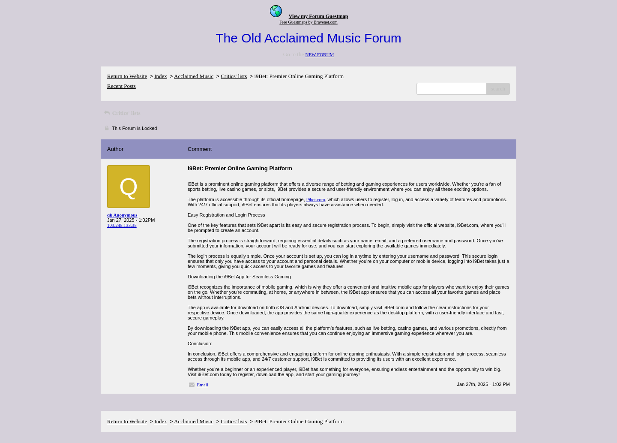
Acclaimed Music (193, 76)
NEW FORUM (319, 54)
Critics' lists (234, 76)
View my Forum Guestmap (318, 16)
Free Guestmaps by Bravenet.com (308, 22)
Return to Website (127, 76)
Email (202, 384)
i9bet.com (315, 199)
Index (160, 76)
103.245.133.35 (122, 225)
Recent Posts (121, 86)
